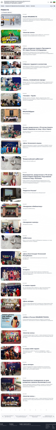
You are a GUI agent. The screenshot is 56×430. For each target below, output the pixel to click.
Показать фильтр (7, 12)
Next (53, 416)
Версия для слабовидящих (51, 2)
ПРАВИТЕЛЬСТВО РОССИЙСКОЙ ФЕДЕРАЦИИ (48, 416)
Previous (3, 416)
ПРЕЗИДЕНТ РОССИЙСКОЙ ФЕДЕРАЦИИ (35, 416)
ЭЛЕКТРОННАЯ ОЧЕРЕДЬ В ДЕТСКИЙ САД (7, 416)
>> (46, 409)
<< (1, 409)
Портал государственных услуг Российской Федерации (21, 416)
